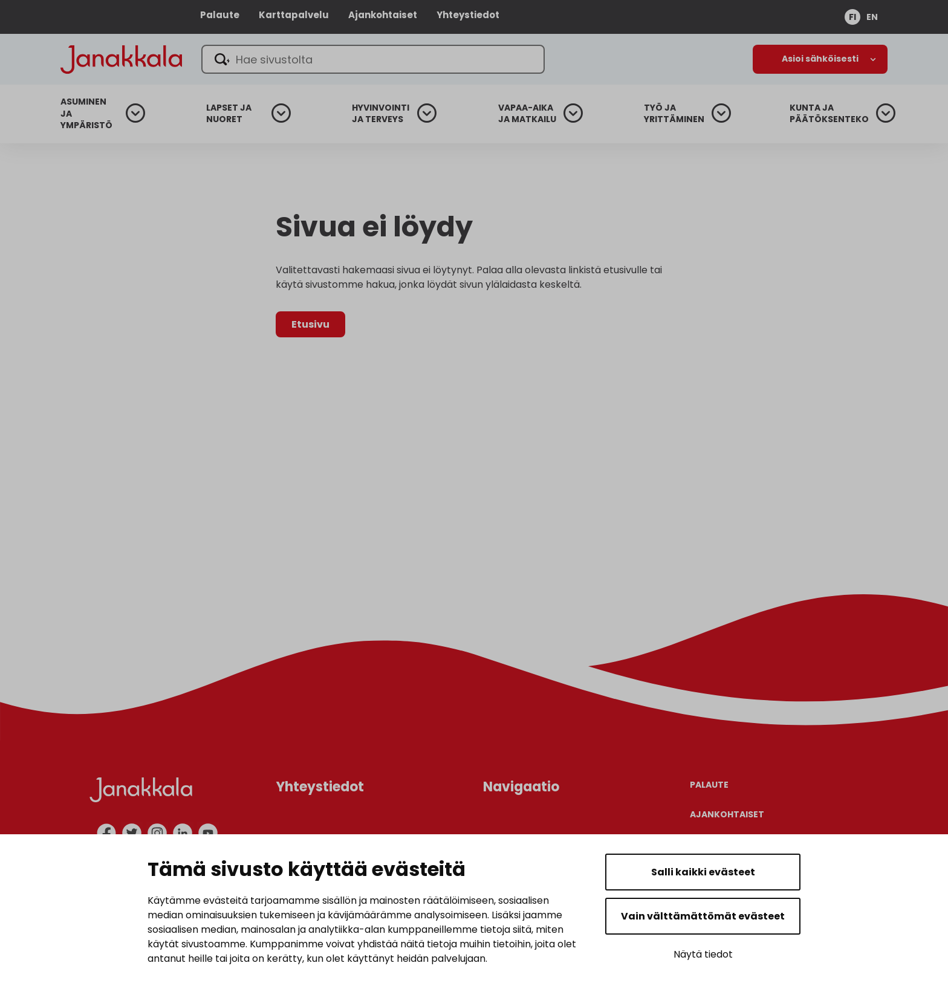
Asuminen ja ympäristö (86, 113)
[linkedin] (182, 833)
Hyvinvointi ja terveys (380, 114)
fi (852, 17)
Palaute (219, 15)
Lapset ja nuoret (229, 114)
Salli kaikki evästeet (703, 872)
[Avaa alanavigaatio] (820, 59)
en (872, 17)
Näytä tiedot (703, 954)
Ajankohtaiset (382, 15)
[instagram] (157, 833)
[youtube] (207, 833)
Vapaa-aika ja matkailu (527, 114)
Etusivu (310, 324)
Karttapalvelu (294, 15)
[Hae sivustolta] (373, 59)
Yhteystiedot (468, 15)
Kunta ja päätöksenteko (829, 114)
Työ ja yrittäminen (674, 114)
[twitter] (131, 833)
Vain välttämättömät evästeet (703, 916)
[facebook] (106, 833)
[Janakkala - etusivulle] (121, 58)
